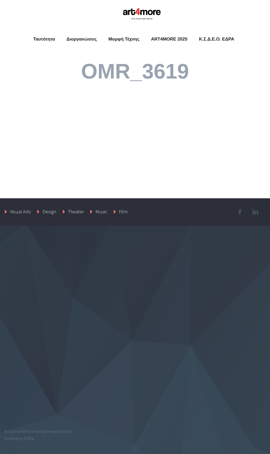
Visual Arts (20, 211)
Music (101, 211)
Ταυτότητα (44, 39)
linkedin (255, 212)
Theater (76, 211)
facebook (240, 212)
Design (49, 211)
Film (123, 211)
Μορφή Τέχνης (123, 39)
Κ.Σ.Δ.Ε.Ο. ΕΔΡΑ (216, 39)
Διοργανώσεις (81, 39)
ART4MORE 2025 (169, 39)
